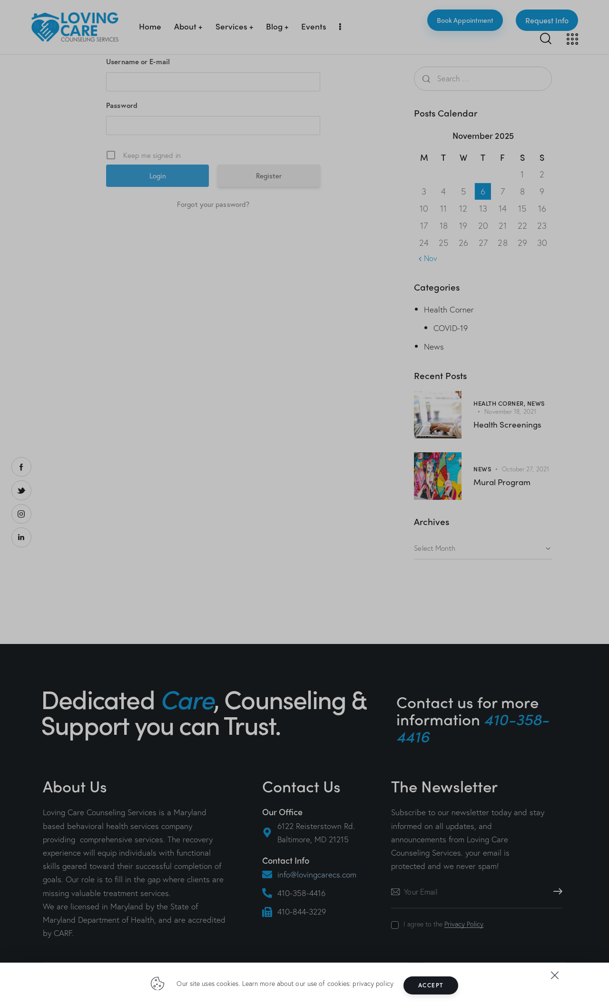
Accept (438, 985)
